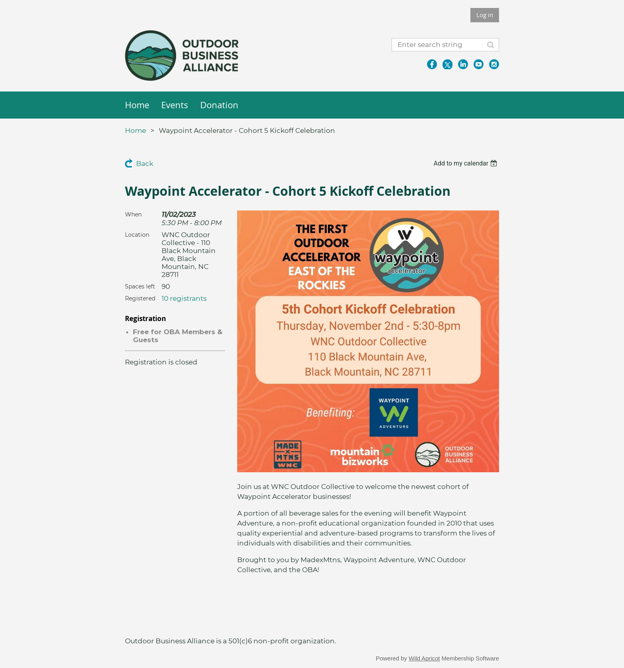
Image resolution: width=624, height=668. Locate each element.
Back (144, 163)
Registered (140, 298)
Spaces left (140, 286)
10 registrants (184, 298)
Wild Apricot (424, 658)
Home (135, 130)
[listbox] (466, 163)
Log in (484, 15)
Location (137, 234)
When (133, 214)
